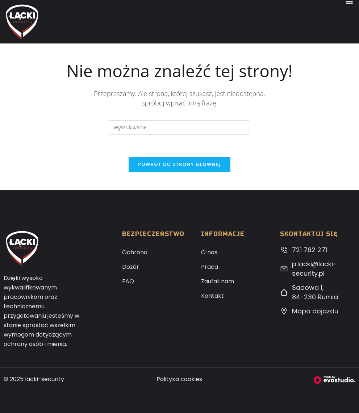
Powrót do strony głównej (179, 164)
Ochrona (134, 252)
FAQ (128, 281)
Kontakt (212, 296)
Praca (209, 267)
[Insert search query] (179, 127)
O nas (209, 252)
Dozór (130, 267)
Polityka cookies (179, 379)
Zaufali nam (217, 281)
